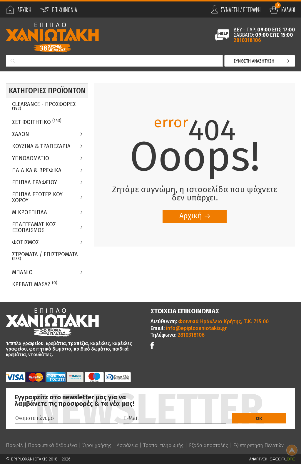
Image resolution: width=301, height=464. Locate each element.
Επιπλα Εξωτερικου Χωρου (37, 197)
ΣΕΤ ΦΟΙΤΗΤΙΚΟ (36, 122)
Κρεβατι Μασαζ (34, 284)
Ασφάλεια (129, 445)
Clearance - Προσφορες (44, 105)
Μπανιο (22, 272)
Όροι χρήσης (98, 445)
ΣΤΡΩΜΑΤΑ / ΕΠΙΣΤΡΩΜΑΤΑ (45, 256)
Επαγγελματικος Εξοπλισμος (34, 227)
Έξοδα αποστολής (212, 445)
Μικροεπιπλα (29, 212)
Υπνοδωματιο (30, 158)
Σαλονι (21, 134)
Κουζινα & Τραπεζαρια (41, 146)
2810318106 (247, 40)
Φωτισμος (25, 242)
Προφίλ (14, 445)
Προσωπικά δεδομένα (53, 445)
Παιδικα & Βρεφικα (36, 170)
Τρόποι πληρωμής (166, 445)
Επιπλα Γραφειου (34, 182)
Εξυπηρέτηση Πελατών (264, 445)
